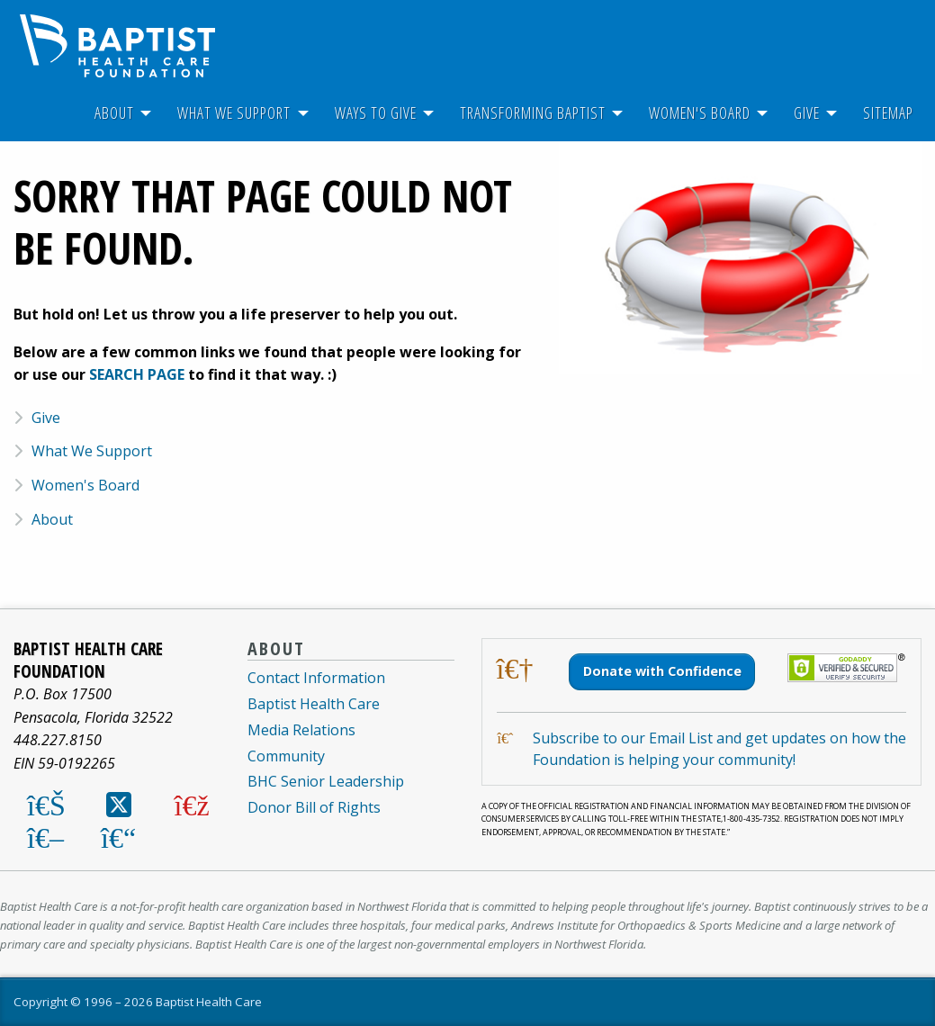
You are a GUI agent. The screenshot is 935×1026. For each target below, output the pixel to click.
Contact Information (316, 678)
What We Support (234, 112)
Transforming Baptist (533, 112)
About (114, 112)
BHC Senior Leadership (325, 781)
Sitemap (888, 112)
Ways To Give (376, 112)
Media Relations (301, 730)
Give (807, 112)
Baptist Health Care (313, 704)
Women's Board (700, 112)
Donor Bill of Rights (314, 807)
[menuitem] (114, 113)
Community (286, 756)
